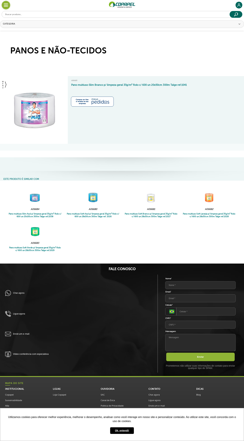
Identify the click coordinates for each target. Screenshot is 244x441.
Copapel (9, 394)
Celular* (169, 305)
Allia (7, 405)
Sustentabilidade (13, 400)
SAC (103, 394)
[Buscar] (236, 14)
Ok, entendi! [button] (122, 430)
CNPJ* (168, 318)
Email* (168, 292)
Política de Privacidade (112, 405)
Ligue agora (15, 314)
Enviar (200, 357)
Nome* (168, 278)
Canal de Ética (108, 400)
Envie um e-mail (17, 334)
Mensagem (170, 331)
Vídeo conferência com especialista (27, 354)
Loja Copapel (59, 394)
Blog (198, 394)
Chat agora (14, 293)
